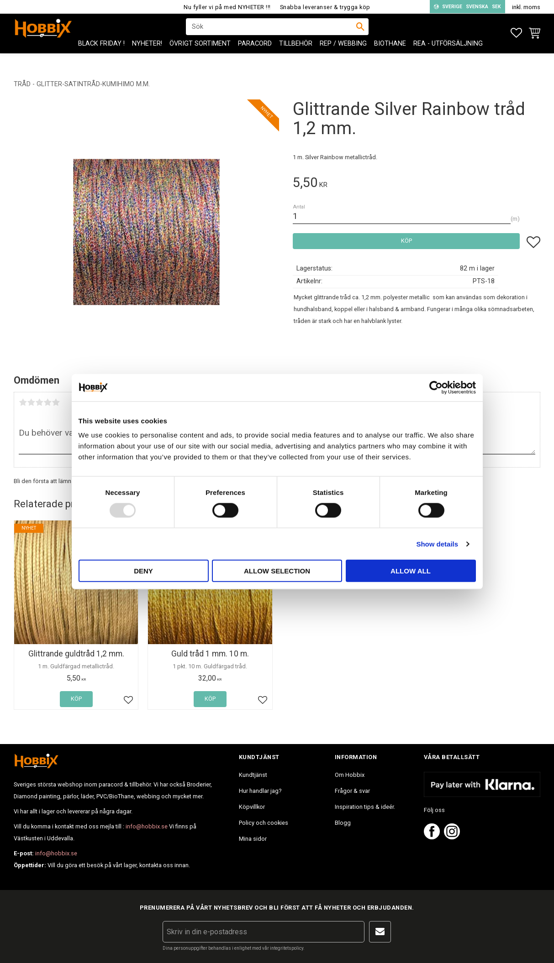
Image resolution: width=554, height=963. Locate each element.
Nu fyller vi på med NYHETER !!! (227, 7)
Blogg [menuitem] (343, 822)
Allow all (410, 571)
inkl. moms (526, 7)
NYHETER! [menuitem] (147, 55)
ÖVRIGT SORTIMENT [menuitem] (200, 55)
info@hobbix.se (147, 826)
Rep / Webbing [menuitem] (343, 55)
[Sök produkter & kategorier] (271, 32)
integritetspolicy (286, 948)
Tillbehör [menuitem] (295, 55)
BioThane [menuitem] (390, 55)
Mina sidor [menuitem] (253, 838)
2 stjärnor (31, 402)
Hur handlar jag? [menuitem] (260, 790)
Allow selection (277, 571)
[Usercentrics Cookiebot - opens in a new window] (436, 387)
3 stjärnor (39, 402)
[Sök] (360, 32)
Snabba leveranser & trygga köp (325, 7)
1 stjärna (23, 402)
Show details (437, 543)
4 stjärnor (47, 402)
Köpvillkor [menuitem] (252, 806)
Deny (143, 571)
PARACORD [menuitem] (255, 55)
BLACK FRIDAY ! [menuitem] (101, 55)
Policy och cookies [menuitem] (263, 822)
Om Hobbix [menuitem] (349, 774)
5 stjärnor (56, 402)
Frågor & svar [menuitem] (352, 790)
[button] (516, 33)
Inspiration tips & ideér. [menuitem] (365, 806)
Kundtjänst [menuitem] (253, 774)
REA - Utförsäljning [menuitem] (448, 55)
